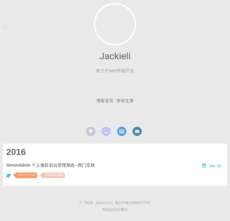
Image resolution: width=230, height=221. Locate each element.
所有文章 (125, 100)
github (90, 131)
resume (121, 131)
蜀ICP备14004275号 (132, 203)
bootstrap (27, 175)
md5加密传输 (54, 175)
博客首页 (104, 100)
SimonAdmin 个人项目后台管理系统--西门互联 (50, 165)
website (106, 131)
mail (137, 131)
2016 (16, 152)
